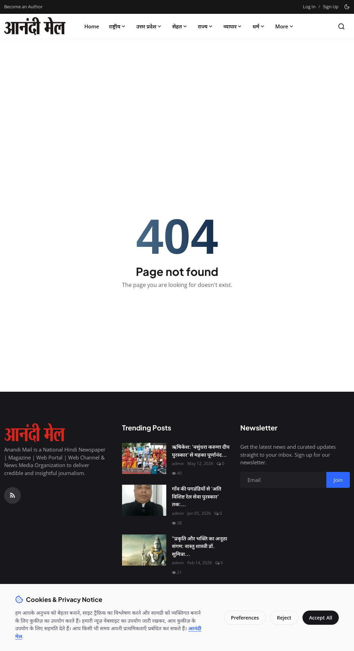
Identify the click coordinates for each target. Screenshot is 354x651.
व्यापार (233, 26)
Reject (283, 617)
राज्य (206, 26)
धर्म (258, 26)
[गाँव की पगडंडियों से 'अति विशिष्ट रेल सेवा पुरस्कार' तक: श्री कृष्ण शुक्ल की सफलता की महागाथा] (144, 500)
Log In (309, 6)
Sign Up (330, 6)
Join (338, 479)
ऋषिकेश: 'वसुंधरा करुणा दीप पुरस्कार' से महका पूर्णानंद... (201, 450)
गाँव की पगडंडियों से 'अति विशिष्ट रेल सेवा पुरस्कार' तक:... (196, 496)
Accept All (320, 617)
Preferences (244, 617)
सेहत (180, 26)
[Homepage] (35, 26)
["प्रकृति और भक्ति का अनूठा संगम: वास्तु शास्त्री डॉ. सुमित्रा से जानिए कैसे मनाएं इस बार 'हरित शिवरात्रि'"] (144, 550)
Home (91, 26)
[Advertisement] (177, 95)
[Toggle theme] (347, 7)
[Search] (341, 26)
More (285, 26)
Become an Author (23, 6)
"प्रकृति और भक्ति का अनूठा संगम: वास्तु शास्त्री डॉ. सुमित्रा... (199, 546)
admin (178, 463)
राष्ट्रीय (118, 26)
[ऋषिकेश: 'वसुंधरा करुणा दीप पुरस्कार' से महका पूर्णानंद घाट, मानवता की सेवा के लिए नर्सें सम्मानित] (144, 458)
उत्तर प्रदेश (149, 26)
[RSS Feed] (12, 495)
